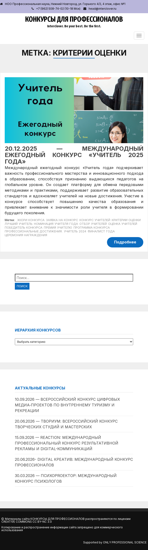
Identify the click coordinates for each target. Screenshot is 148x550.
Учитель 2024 (75, 231)
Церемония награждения (26, 235)
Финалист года (101, 231)
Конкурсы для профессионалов (74, 19)
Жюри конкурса (31, 220)
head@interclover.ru (102, 8)
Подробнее (125, 242)
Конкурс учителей (94, 220)
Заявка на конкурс (62, 220)
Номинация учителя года (56, 224)
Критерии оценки (126, 220)
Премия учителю (58, 227)
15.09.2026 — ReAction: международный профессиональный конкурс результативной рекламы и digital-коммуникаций (66, 443)
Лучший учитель (19, 224)
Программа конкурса (92, 227)
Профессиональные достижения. (33, 231)
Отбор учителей (93, 224)
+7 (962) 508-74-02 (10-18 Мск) (58, 8)
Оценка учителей (122, 224)
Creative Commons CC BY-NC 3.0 (26, 521)
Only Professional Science (125, 542)
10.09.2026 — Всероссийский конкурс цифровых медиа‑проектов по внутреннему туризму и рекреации (67, 405)
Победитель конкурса (23, 227)
